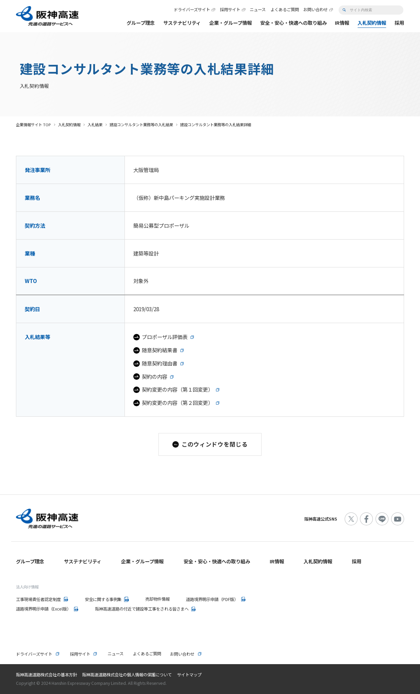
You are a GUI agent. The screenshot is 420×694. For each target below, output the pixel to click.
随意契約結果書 (159, 350)
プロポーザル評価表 (165, 336)
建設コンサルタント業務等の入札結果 (141, 124)
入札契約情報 (69, 124)
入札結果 (95, 124)
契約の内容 (154, 376)
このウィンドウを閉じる (215, 444)
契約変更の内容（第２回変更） (177, 402)
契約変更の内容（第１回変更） (177, 389)
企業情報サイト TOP (33, 124)
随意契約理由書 (159, 363)
